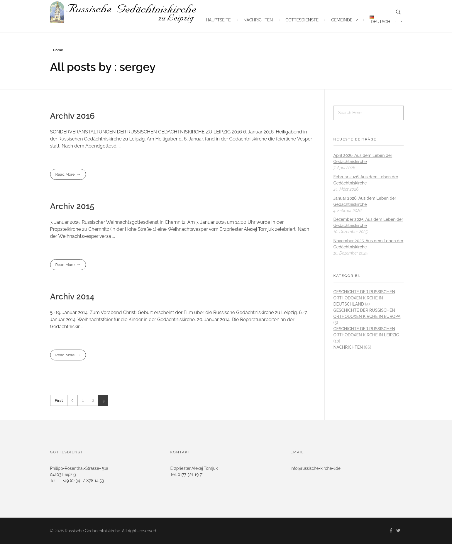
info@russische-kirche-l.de (315, 468)
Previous (72, 400)
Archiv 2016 (72, 116)
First (59, 400)
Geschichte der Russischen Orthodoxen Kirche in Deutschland (364, 297)
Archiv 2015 (72, 206)
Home (58, 50)
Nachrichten (348, 347)
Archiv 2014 (72, 296)
